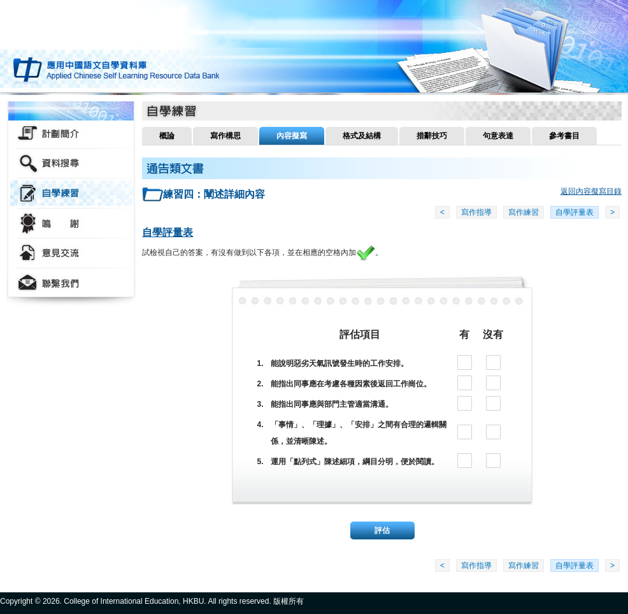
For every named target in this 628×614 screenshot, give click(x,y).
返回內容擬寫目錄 (591, 191)
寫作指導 (476, 212)
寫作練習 (523, 212)
